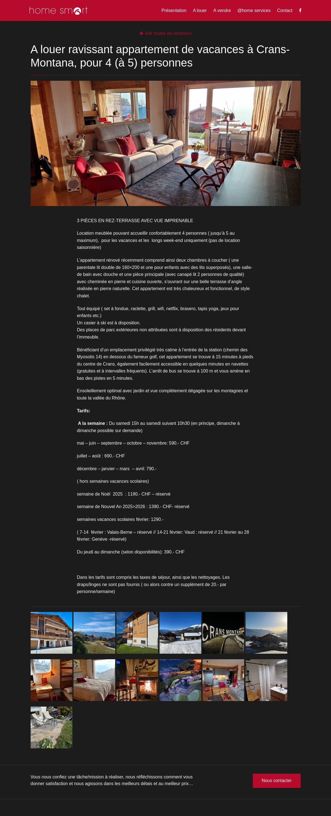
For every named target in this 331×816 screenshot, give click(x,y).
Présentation (174, 10)
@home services (254, 10)
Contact (284, 10)
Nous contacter (277, 780)
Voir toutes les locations (165, 33)
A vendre (222, 10)
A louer (200, 10)
